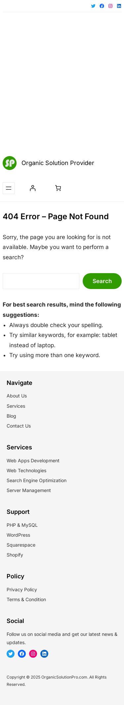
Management (36, 490)
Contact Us (19, 426)
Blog (11, 416)
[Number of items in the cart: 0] (58, 188)
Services (16, 406)
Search (102, 281)
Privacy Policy (22, 589)
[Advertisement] (62, 85)
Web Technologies (26, 470)
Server (14, 490)
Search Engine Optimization (36, 480)
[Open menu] (9, 188)
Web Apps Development (33, 460)
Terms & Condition (26, 599)
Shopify (15, 555)
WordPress (18, 535)
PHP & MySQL (22, 525)
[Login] (32, 188)
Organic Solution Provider (57, 162)
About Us (17, 395)
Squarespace (21, 545)
